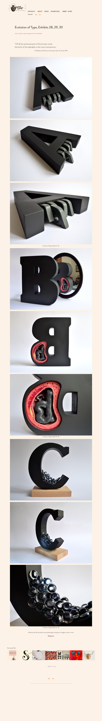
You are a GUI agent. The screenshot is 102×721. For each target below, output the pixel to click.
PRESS (46, 11)
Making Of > (51, 636)
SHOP (65, 11)
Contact (30, 14)
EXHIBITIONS (55, 11)
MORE (70, 11)
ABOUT (39, 11)
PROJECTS (31, 11)
